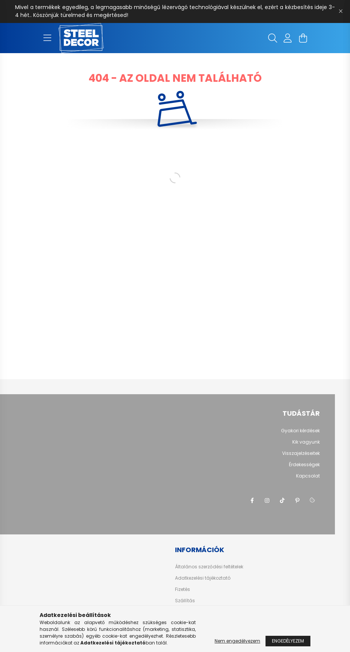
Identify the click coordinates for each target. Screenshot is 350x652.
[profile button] (287, 38)
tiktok (282, 500)
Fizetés (182, 589)
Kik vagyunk (306, 442)
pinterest (297, 500)
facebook (251, 500)
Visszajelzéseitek (301, 453)
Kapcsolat (308, 476)
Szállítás (185, 600)
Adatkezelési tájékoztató (202, 578)
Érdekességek (304, 464)
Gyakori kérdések (300, 430)
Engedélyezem (288, 641)
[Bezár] (340, 11)
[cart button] (302, 38)
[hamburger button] (47, 38)
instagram (267, 500)
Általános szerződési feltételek (209, 566)
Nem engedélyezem (237, 641)
